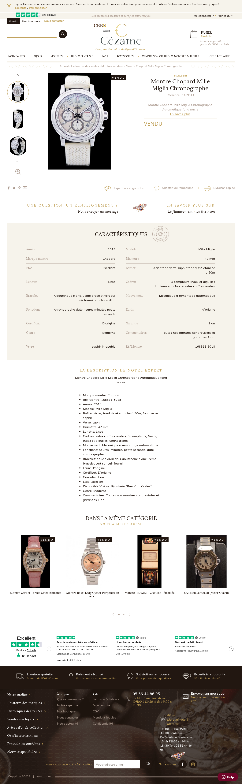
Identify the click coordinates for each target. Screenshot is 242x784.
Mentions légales (104, 717)
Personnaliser (38, 7)
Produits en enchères (25, 744)
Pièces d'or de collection (27, 727)
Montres (56, 56)
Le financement (180, 211)
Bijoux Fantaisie (82, 56)
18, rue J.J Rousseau (173, 728)
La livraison (205, 211)
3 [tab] (124, 614)
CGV (96, 711)
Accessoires (125, 56)
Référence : (173, 95)
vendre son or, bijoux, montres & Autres (170, 56)
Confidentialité (103, 723)
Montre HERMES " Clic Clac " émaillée (149, 593)
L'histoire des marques (26, 703)
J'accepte (20, 7)
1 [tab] (119, 614)
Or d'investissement (24, 736)
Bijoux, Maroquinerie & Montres (177, 719)
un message (109, 211)
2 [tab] (121, 614)
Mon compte (101, 705)
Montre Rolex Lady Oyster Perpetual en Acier (92, 594)
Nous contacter (54, 20)
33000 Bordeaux (171, 733)
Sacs (105, 56)
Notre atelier (19, 695)
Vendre (13, 21)
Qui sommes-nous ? (70, 699)
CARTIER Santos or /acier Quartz (206, 593)
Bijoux (37, 56)
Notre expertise (68, 705)
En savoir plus (180, 113)
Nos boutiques (31, 21)
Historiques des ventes (26, 711)
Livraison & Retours (106, 699)
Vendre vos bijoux (22, 719)
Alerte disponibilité (23, 752)
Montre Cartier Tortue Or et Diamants (35, 593)
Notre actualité (219, 56)
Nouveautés (16, 56)
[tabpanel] (35, 570)
